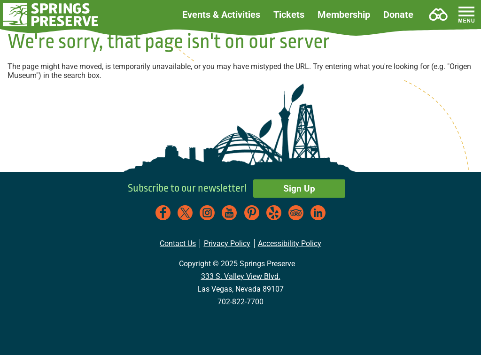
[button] (51, 14)
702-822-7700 (240, 301)
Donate (398, 14)
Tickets (288, 14)
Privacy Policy (227, 243)
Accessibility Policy (289, 243)
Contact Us (178, 243)
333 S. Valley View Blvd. (240, 276)
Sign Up (299, 188)
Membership (344, 14)
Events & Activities (221, 14)
